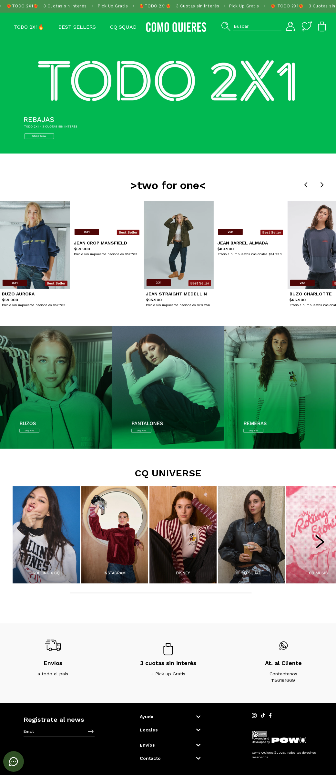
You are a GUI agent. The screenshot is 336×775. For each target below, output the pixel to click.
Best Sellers (77, 27)
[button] (251, 26)
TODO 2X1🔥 (29, 27)
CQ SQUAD (123, 27)
